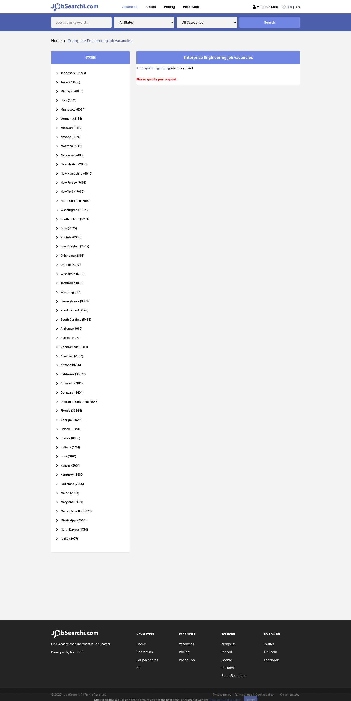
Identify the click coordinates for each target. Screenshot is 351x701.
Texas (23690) (70, 82)
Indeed (226, 652)
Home (56, 40)
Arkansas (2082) (72, 356)
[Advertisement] (175, 586)
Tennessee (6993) (73, 73)
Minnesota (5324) (73, 109)
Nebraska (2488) (72, 155)
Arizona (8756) (71, 365)
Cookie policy (264, 694)
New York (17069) (73, 192)
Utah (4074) (69, 100)
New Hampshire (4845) (76, 173)
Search (269, 22)
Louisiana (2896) (72, 484)
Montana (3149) (71, 146)
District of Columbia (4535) (79, 402)
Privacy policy (222, 694)
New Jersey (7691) (73, 183)
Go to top (289, 695)
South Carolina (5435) (76, 320)
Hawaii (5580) (70, 429)
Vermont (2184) (71, 119)
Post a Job (191, 6)
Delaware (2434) (72, 392)
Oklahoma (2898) (73, 256)
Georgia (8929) (71, 420)
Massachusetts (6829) (76, 511)
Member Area (265, 6)
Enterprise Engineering (154, 68)
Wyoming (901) (71, 292)
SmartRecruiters (233, 675)
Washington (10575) (75, 210)
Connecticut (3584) (74, 347)
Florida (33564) (71, 411)
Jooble (226, 660)
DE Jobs (227, 667)
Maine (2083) (70, 493)
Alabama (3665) (72, 328)
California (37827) (73, 374)
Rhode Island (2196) (74, 310)
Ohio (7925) (69, 228)
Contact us (144, 652)
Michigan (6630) (72, 91)
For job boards (147, 660)
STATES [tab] (90, 57)
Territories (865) (72, 283)
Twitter (269, 644)
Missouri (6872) (72, 128)
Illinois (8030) (70, 438)
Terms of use (243, 694)
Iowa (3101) (68, 456)
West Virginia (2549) (75, 246)
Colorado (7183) (72, 383)
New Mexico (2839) (74, 164)
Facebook (271, 660)
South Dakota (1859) (75, 219)
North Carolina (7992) (76, 201)
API (138, 667)
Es (298, 6)
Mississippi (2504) (74, 520)
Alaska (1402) (70, 338)
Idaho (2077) (69, 539)
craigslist (228, 644)
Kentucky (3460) (72, 475)
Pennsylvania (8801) (75, 301)
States (151, 6)
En (290, 6)
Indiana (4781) (70, 447)
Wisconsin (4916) (73, 274)
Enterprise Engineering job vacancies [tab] (218, 57)
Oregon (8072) (71, 265)
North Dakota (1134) (74, 529)
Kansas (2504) (71, 465)
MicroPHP (76, 652)
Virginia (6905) (71, 237)
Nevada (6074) (71, 137)
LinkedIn (270, 652)
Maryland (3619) (72, 502)
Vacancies (129, 6)
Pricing (169, 6)
